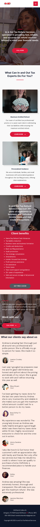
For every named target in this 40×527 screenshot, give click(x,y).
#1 (27, 513)
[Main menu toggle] (35, 3)
